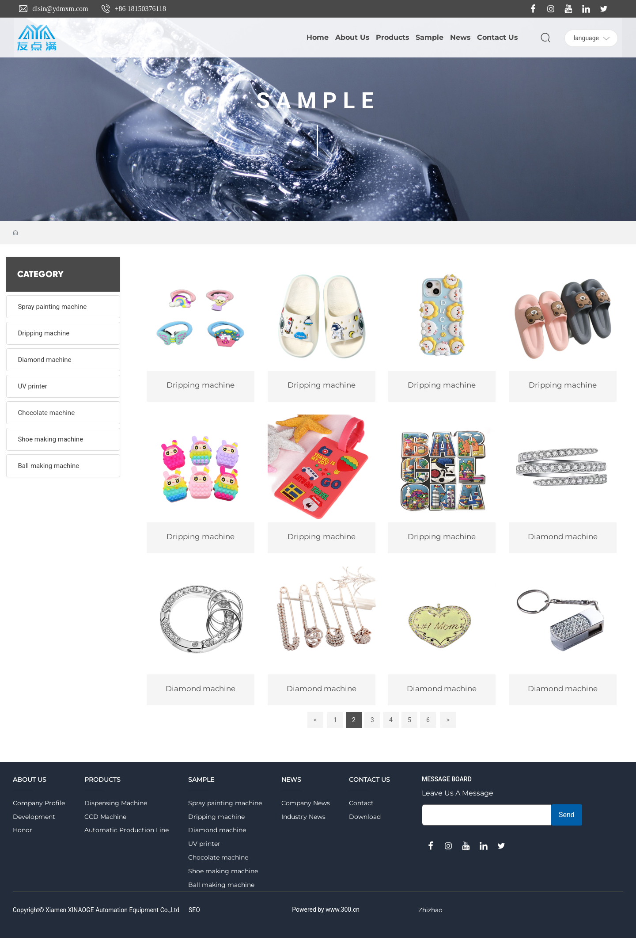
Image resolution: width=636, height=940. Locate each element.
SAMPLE (318, 101)
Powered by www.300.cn (326, 912)
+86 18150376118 (140, 8)
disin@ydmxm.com (60, 8)
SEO (194, 912)
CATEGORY (40, 274)
